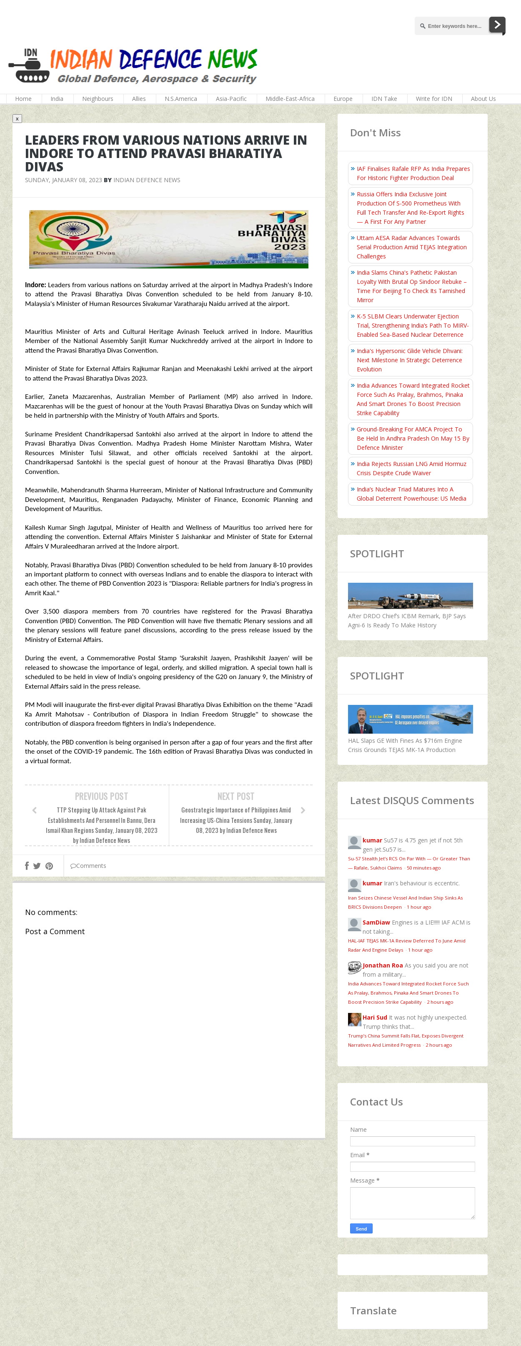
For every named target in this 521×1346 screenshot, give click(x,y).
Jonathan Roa (383, 965)
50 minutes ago (424, 868)
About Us (483, 99)
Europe (343, 99)
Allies (139, 99)
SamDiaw (376, 922)
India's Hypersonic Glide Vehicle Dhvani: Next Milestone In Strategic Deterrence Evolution (410, 360)
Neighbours (97, 99)
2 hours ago (440, 1002)
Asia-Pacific (231, 99)
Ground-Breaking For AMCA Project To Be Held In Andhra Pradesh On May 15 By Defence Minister (413, 438)
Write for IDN (434, 99)
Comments (88, 866)
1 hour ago (419, 907)
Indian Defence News (146, 180)
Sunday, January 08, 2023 (63, 180)
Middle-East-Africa (290, 99)
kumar (372, 840)
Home (23, 99)
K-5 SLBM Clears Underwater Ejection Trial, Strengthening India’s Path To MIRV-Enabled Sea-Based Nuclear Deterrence (413, 325)
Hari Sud (375, 1017)
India (56, 99)
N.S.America (181, 99)
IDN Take (384, 99)
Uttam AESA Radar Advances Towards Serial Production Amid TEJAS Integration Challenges (412, 247)
